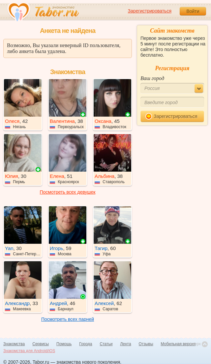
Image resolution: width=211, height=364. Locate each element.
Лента (125, 344)
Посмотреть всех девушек (68, 192)
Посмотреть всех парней (67, 319)
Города (85, 344)
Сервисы (40, 344)
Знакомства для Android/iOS (29, 351)
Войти (192, 11)
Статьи (106, 344)
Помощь (64, 344)
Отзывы (146, 344)
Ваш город (152, 78)
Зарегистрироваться (149, 11)
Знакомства (14, 344)
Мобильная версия (178, 344)
